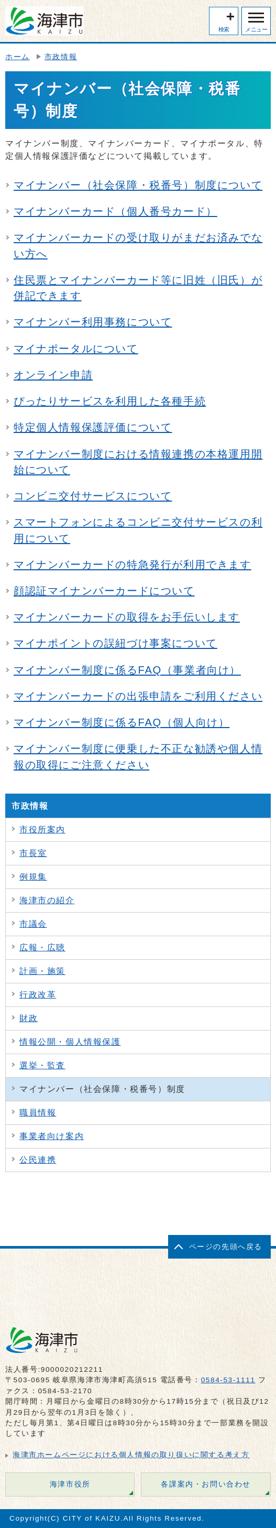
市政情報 (61, 57)
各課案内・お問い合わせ (206, 1484)
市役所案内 (42, 829)
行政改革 (37, 994)
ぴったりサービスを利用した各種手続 (110, 401)
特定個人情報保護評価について (93, 427)
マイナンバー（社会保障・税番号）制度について (138, 185)
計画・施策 (42, 971)
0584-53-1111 (228, 1380)
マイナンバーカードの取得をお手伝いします (127, 617)
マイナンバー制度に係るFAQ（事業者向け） (127, 670)
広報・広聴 (42, 947)
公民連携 (37, 1159)
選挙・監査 (42, 1065)
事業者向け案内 (51, 1136)
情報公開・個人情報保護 (70, 1041)
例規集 (33, 876)
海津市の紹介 (47, 900)
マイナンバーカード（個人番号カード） (115, 211)
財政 (28, 1018)
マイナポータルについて (76, 348)
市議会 (33, 923)
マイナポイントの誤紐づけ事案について (115, 643)
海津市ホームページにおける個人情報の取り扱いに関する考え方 (131, 1455)
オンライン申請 (53, 375)
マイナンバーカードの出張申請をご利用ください (138, 696)
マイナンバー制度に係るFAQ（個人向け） (121, 722)
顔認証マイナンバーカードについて (104, 591)
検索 (223, 29)
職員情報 (37, 1112)
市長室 (33, 853)
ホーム (17, 57)
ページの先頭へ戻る (225, 1247)
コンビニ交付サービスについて (93, 496)
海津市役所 (70, 1484)
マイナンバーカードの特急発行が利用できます (132, 564)
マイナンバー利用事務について (93, 322)
